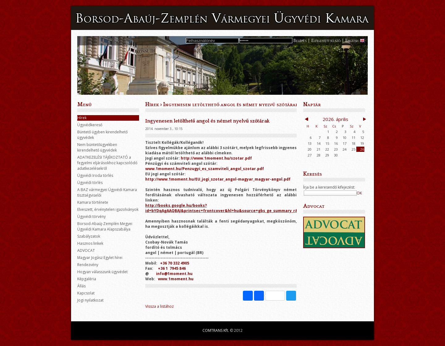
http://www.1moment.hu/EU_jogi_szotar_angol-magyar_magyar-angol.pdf (217, 179)
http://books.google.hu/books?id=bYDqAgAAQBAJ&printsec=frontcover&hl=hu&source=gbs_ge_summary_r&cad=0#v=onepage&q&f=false (251, 208)
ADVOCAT (86, 250)
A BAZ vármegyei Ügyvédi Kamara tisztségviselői (107, 192)
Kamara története (92, 202)
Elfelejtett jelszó (326, 40)
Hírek (82, 117)
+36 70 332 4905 (174, 263)
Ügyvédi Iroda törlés (95, 175)
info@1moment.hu (174, 273)
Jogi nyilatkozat (90, 300)
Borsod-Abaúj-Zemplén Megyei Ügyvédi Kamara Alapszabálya (104, 226)
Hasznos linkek (90, 243)
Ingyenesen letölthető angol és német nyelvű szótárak (230, 105)
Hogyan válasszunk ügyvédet (102, 271)
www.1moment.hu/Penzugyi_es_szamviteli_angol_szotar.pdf (204, 168)
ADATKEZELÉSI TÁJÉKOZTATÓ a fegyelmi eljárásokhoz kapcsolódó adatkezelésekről (107, 163)
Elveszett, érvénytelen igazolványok (107, 209)
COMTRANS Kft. (215, 330)
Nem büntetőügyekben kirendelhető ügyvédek (97, 147)
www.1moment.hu (175, 278)
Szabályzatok (88, 236)
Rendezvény (87, 264)
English (351, 40)
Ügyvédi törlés (90, 182)
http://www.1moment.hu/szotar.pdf (216, 158)
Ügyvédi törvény (91, 216)
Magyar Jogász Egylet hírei (99, 257)
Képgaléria (86, 278)
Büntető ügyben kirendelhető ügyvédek (102, 134)
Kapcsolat (86, 293)
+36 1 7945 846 (172, 268)
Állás (81, 286)
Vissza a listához (159, 306)
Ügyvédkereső (89, 124)
